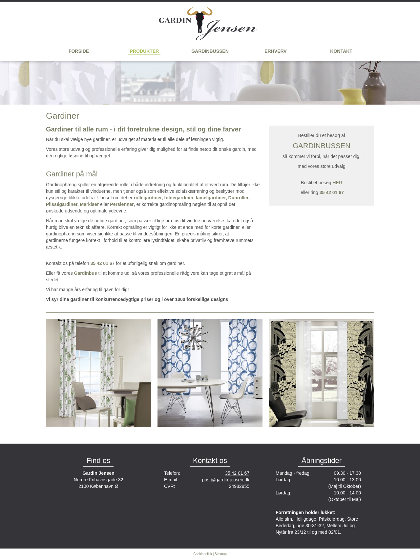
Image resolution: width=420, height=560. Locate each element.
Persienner (122, 204)
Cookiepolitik (202, 554)
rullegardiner (148, 197)
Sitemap (221, 554)
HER (337, 182)
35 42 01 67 (237, 473)
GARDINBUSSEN (321, 146)
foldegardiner (178, 197)
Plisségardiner (61, 204)
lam (200, 197)
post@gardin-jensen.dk (225, 479)
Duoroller (238, 197)
